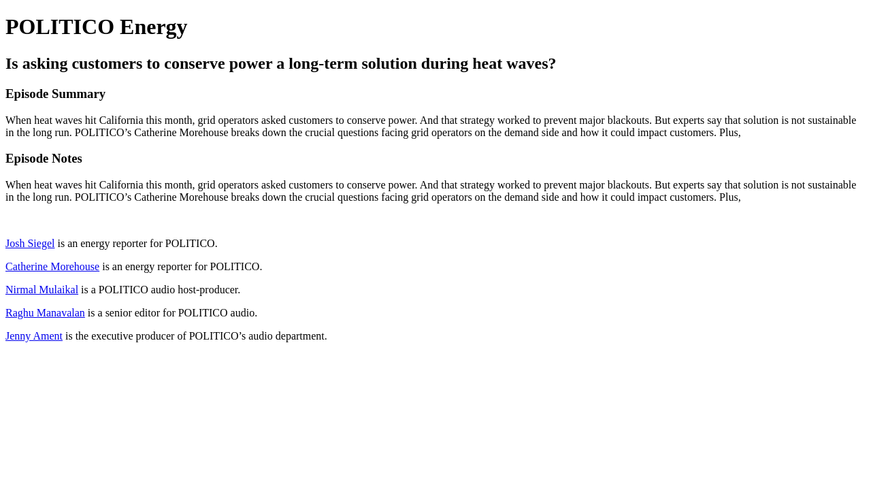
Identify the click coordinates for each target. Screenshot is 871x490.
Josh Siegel (29, 243)
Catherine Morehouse (52, 266)
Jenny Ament (34, 336)
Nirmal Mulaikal (41, 289)
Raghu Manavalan (45, 312)
